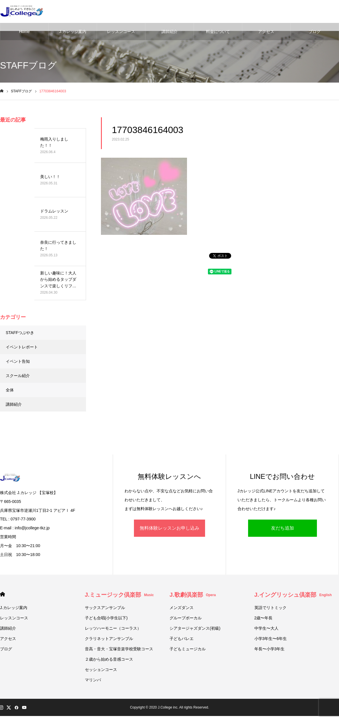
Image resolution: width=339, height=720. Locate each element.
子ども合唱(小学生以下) (106, 618)
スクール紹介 (18, 375)
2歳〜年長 (263, 618)
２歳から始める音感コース (109, 659)
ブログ (315, 31)
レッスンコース (121, 31)
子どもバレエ (182, 638)
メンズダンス (182, 607)
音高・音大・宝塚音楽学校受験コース (119, 649)
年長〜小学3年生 (269, 649)
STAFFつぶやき (20, 332)
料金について (218, 31)
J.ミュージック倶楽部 (119, 595)
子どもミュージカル (188, 649)
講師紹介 (169, 31)
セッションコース (101, 669)
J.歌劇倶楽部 (193, 595)
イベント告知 (18, 361)
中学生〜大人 (266, 628)
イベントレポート (22, 347)
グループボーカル (186, 618)
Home (24, 31)
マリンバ (93, 680)
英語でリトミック (270, 607)
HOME (2, 594)
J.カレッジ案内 (72, 31)
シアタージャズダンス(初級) (195, 628)
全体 (10, 390)
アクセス (266, 31)
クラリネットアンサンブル (109, 638)
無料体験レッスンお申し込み (169, 528)
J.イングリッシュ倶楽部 (293, 595)
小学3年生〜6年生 (270, 638)
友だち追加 (282, 528)
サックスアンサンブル (105, 607)
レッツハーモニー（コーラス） (113, 628)
